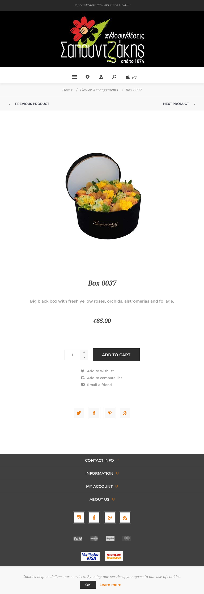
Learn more (110, 584)
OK (88, 585)
